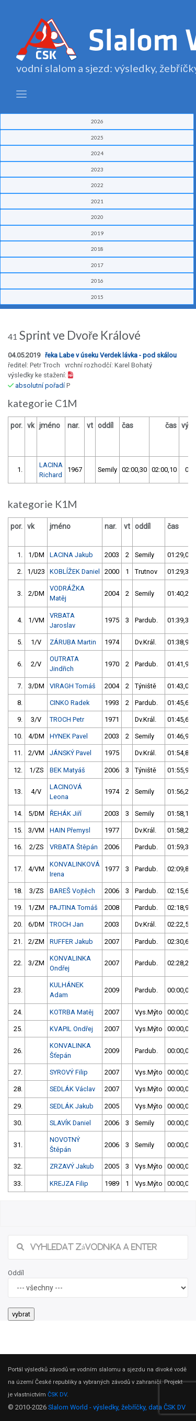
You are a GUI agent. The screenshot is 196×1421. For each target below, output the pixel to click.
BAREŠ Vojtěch (72, 891)
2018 (97, 249)
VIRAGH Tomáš (73, 686)
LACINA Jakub (71, 555)
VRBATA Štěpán (74, 847)
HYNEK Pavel (69, 736)
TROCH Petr (67, 719)
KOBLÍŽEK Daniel (75, 571)
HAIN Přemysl (70, 830)
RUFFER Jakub (71, 941)
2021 (97, 201)
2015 (97, 297)
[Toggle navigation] (21, 94)
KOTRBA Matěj (72, 1012)
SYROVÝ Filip (69, 1072)
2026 (97, 121)
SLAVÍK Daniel (70, 1123)
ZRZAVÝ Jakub (72, 1166)
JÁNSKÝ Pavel (70, 753)
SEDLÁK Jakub (72, 1106)
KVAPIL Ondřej (71, 1029)
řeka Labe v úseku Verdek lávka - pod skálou (111, 355)
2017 (97, 265)
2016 (97, 281)
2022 (97, 185)
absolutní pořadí (40, 385)
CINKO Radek (69, 703)
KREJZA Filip (69, 1183)
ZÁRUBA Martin (73, 642)
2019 (97, 233)
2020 (97, 217)
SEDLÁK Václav (72, 1089)
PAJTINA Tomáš (74, 907)
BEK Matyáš (67, 770)
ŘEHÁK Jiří (66, 813)
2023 (97, 169)
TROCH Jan (67, 924)
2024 (97, 153)
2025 (97, 137)
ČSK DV (57, 1394)
